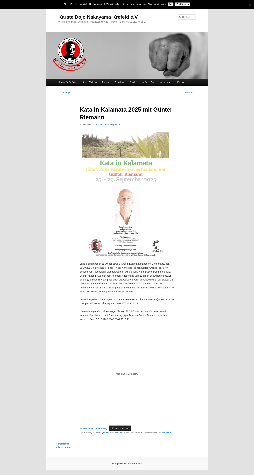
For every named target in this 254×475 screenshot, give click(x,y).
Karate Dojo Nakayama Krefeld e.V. (98, 17)
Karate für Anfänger (68, 82)
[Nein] (250, 4)
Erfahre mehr (182, 4)
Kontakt (180, 82)
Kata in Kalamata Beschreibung (93, 428)
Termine (105, 82)
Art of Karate (166, 82)
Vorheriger (64, 92)
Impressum (63, 444)
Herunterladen (120, 428)
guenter (117, 124)
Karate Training (89, 82)
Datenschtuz (64, 447)
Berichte (133, 82)
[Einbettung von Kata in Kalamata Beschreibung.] (127, 373)
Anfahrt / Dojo (148, 82)
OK (170, 4)
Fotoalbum (119, 82)
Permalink (166, 432)
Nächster (190, 92)
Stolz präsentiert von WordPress (127, 464)
